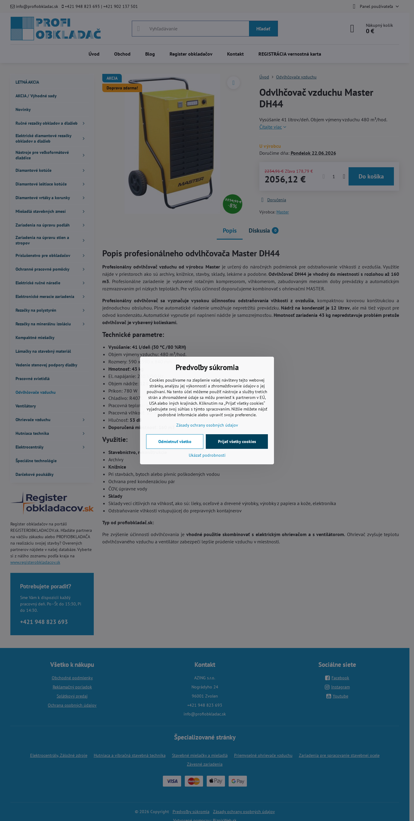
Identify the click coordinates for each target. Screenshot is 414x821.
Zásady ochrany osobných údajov (207, 425)
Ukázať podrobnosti (207, 455)
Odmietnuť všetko (174, 441)
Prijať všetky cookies (237, 441)
